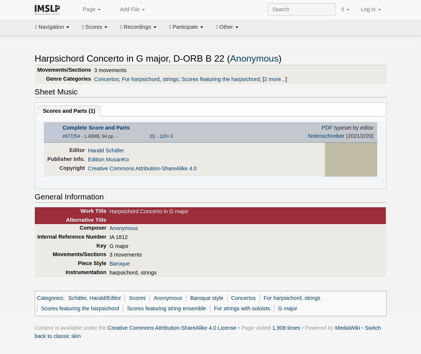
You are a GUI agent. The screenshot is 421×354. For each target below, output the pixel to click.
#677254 (71, 136)
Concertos (106, 79)
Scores (94, 27)
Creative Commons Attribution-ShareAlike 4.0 (142, 168)
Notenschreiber (326, 136)
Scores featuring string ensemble (166, 308)
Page (87, 9)
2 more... (275, 79)
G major (287, 308)
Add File (128, 9)
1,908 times (286, 328)
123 (163, 136)
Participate (186, 27)
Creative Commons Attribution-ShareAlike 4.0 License (172, 328)
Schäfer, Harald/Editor (94, 298)
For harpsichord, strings (150, 79)
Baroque (119, 264)
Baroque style (206, 298)
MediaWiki (347, 328)
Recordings (138, 27)
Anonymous (254, 58)
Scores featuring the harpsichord (220, 79)
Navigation (52, 27)
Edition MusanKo (108, 159)
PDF (327, 128)
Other (227, 27)
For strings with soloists (242, 308)
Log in (371, 9)
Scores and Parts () (69, 111)
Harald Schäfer (106, 150)
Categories (50, 298)
